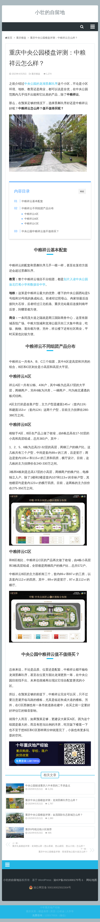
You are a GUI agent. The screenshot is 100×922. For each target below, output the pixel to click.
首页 (8, 37)
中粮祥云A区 (31, 214)
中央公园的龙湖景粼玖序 (41, 83)
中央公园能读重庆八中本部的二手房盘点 (47, 785)
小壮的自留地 (50, 12)
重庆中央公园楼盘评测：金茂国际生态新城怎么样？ (54, 814)
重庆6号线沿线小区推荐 (38, 829)
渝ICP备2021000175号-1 (68, 879)
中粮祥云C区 (31, 223)
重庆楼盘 (21, 37)
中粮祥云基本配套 (32, 201)
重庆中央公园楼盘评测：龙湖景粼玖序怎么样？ (51, 800)
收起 (82, 191)
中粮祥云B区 (31, 218)
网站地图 (91, 879)
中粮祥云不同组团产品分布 (38, 208)
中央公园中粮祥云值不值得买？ (40, 231)
